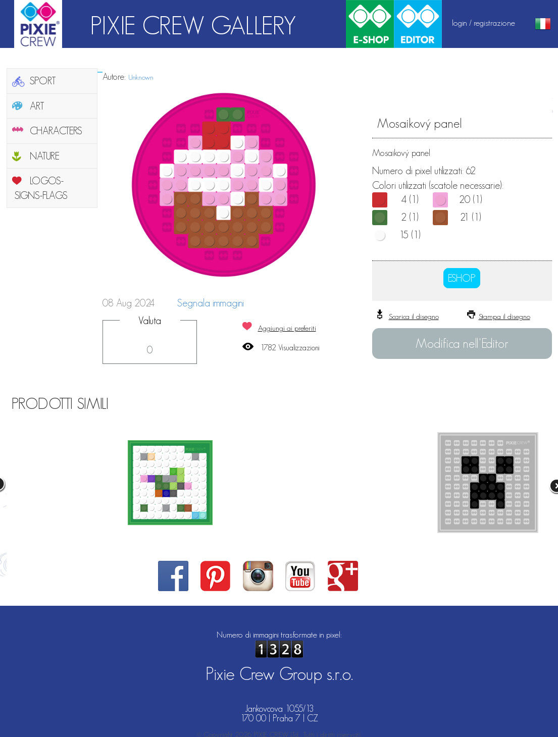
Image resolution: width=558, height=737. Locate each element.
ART (37, 106)
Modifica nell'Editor (462, 343)
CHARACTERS (56, 130)
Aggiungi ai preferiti (287, 328)
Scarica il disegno (414, 316)
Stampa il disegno (504, 316)
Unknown (141, 77)
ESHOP (462, 278)
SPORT (43, 80)
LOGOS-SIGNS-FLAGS (41, 188)
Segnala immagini (210, 302)
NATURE (45, 156)
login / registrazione (483, 22)
